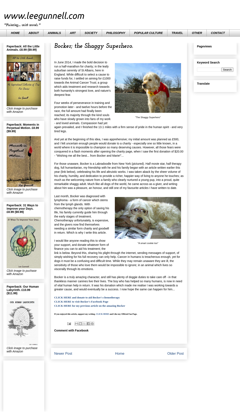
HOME (15, 33)
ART (73, 33)
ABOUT (34, 33)
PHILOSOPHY (115, 33)
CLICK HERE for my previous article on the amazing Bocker (89, 305)
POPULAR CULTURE (148, 33)
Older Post (175, 354)
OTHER (197, 33)
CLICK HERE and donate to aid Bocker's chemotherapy (87, 297)
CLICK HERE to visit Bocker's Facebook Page (81, 301)
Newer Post (63, 354)
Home (119, 354)
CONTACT (218, 33)
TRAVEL (177, 33)
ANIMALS (54, 33)
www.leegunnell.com (43, 15)
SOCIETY (91, 33)
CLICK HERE (102, 314)
